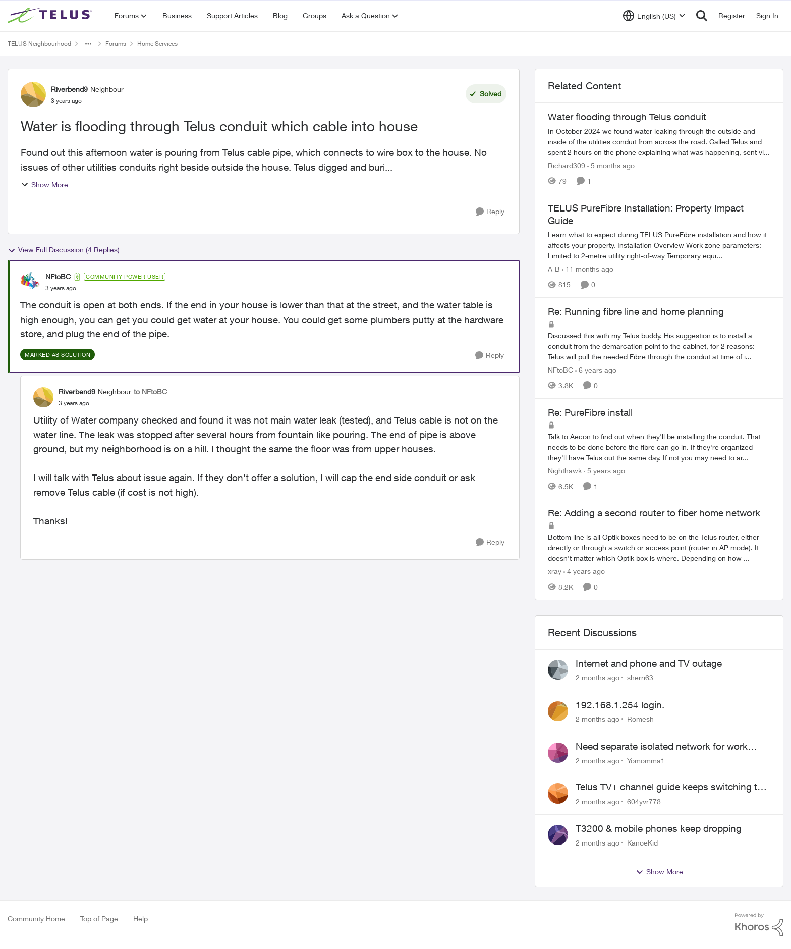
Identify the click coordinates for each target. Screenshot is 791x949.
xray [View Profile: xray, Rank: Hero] (554, 571)
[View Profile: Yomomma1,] (558, 753)
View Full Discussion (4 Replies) (64, 249)
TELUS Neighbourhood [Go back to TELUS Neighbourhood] (39, 43)
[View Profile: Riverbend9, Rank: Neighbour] (33, 94)
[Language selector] (654, 16)
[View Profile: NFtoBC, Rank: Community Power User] (30, 282)
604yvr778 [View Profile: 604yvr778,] (644, 801)
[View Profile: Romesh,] (558, 711)
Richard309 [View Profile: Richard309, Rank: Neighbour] (566, 165)
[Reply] (490, 212)
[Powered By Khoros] (759, 924)
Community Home (36, 918)
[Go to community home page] (51, 16)
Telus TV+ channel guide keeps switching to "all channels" (669, 787)
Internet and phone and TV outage (649, 663)
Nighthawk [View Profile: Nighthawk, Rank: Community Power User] (565, 470)
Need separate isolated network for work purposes (662, 747)
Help (140, 918)
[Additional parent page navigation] (88, 44)
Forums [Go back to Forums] (115, 43)
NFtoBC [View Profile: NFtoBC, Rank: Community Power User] (58, 276)
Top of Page (99, 918)
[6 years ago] (595, 369)
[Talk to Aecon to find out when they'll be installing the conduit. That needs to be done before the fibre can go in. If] (659, 446)
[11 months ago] (587, 268)
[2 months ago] (597, 677)
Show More (44, 184)
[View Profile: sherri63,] (558, 670)
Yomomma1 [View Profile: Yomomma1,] (646, 760)
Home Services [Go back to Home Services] (157, 43)
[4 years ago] (584, 571)
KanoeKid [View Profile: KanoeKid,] (642, 842)
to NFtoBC (150, 391)
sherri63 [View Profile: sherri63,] (640, 677)
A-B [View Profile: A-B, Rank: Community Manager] (554, 269)
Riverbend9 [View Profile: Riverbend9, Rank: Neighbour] (69, 89)
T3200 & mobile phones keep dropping (659, 828)
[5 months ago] (611, 165)
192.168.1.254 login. (620, 704)
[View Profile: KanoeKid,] (558, 835)
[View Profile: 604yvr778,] (558, 793)
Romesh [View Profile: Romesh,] (640, 719)
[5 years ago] (604, 470)
